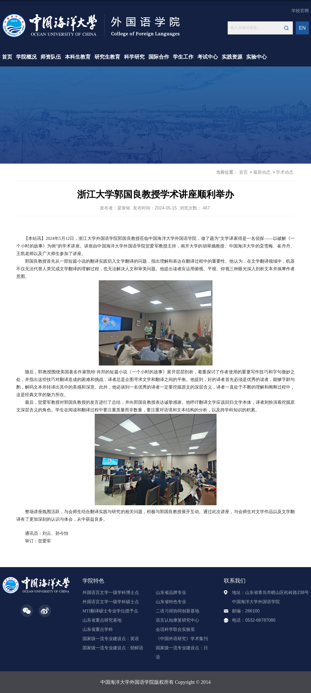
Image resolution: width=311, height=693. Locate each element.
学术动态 (284, 172)
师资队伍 (50, 57)
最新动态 (262, 172)
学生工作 (183, 57)
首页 (7, 57)
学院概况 (26, 57)
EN (302, 28)
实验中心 (256, 57)
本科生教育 (78, 57)
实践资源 (232, 57)
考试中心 (207, 57)
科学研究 (134, 57)
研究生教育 (107, 57)
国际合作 (158, 57)
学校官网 (300, 10)
